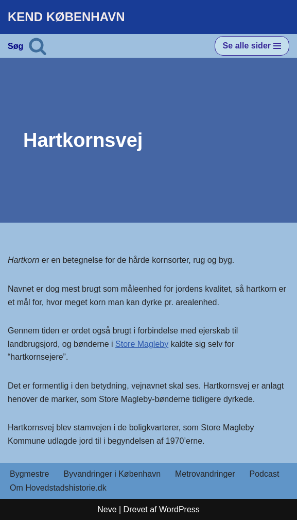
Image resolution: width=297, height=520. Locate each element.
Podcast (264, 473)
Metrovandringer (205, 473)
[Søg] (37, 46)
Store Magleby (141, 344)
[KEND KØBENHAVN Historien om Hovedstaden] (66, 17)
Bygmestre (29, 473)
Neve (106, 509)
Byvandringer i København (112, 473)
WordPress (179, 509)
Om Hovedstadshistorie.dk (58, 487)
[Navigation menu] (252, 46)
